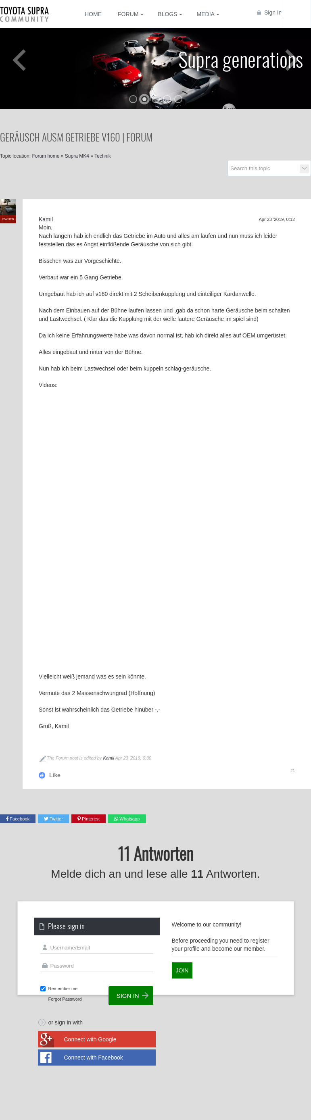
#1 (292, 770)
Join (182, 970)
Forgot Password (65, 999)
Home (93, 14)
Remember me (63, 988)
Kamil (108, 758)
